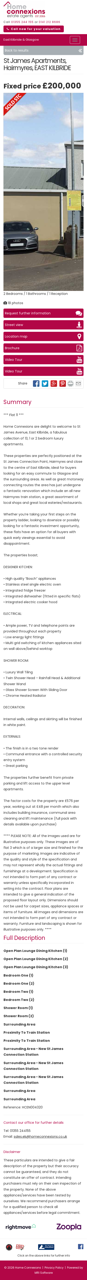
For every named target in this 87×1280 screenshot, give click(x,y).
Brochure (43, 348)
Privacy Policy (54, 1268)
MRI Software (44, 1273)
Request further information (43, 313)
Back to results (43, 50)
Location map (43, 336)
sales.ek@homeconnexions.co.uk (40, 1136)
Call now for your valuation (33, 29)
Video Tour (43, 359)
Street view (43, 325)
